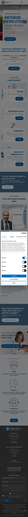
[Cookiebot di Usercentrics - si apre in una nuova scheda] (20, 233)
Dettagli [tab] (11, 236)
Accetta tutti (14, 276)
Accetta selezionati (14, 279)
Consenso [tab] (4, 236)
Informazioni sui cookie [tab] (21, 236)
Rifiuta (14, 282)
